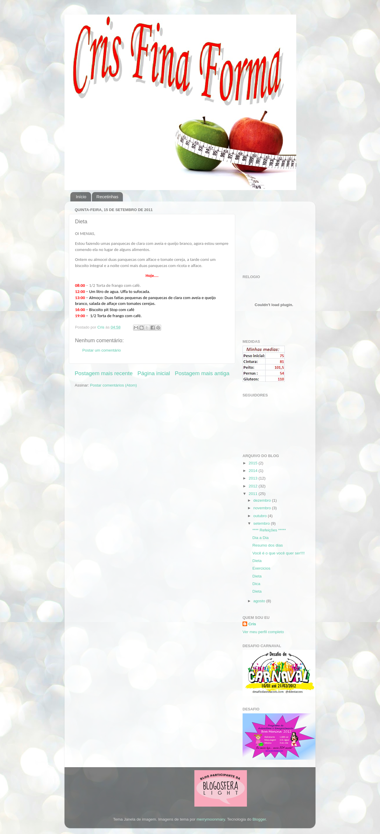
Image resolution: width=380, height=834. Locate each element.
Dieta (257, 561)
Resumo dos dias (267, 545)
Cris (252, 624)
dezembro (262, 500)
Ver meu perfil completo (263, 632)
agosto (259, 601)
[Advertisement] (272, 235)
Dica (256, 584)
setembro (262, 523)
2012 (254, 486)
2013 (254, 478)
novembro (262, 508)
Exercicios (261, 568)
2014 (254, 470)
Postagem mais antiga (202, 373)
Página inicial (153, 373)
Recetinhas (107, 196)
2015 (254, 463)
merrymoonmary (210, 819)
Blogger (259, 819)
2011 (254, 493)
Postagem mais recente (104, 373)
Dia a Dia (260, 537)
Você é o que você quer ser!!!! (278, 553)
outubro (260, 516)
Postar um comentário (101, 350)
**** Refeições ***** (269, 530)
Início (81, 196)
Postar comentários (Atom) (113, 385)
